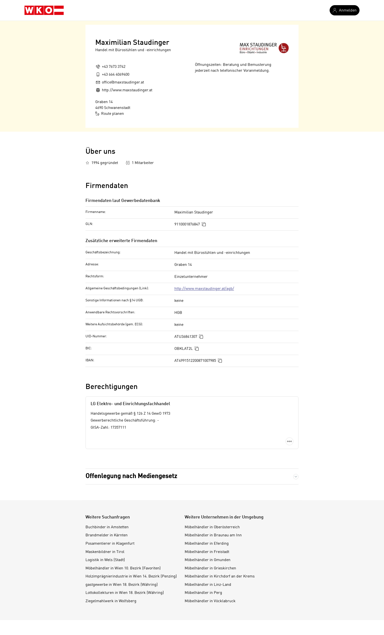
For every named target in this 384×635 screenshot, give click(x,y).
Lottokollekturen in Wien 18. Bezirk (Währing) (124, 593)
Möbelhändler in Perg (203, 593)
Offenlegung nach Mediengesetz (131, 476)
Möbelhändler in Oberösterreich (212, 527)
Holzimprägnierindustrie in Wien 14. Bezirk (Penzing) (131, 576)
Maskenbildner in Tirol (104, 552)
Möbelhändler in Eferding (207, 544)
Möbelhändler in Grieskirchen (210, 568)
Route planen (109, 113)
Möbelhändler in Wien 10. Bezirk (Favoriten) (123, 568)
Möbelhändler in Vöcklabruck (210, 601)
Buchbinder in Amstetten (107, 527)
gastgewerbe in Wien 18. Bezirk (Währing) (121, 585)
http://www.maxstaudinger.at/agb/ (204, 289)
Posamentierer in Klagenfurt (109, 544)
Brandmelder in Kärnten (106, 535)
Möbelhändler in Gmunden (207, 560)
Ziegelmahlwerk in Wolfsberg (110, 601)
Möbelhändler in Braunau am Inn (213, 535)
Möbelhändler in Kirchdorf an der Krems (220, 576)
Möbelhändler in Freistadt (207, 552)
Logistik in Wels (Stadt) (105, 560)
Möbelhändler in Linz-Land (208, 585)
